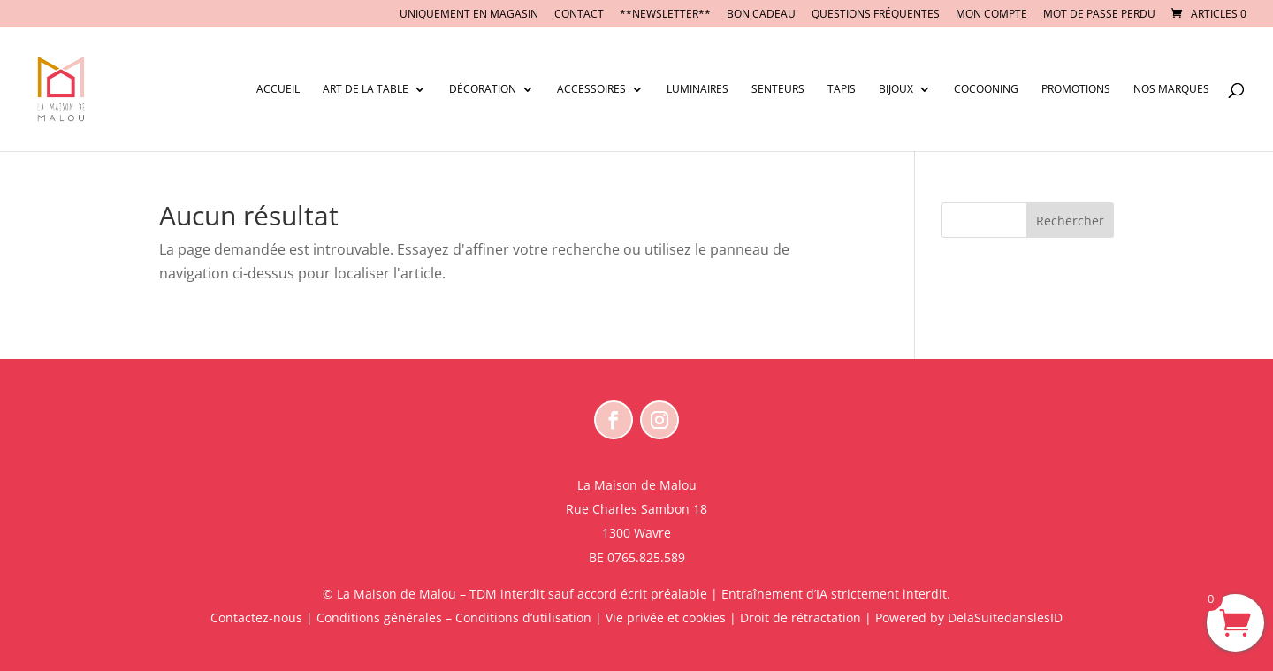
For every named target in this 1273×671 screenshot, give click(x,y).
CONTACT (579, 15)
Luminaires (697, 89)
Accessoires (591, 89)
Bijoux (896, 89)
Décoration (482, 89)
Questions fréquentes (876, 15)
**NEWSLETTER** (665, 15)
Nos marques (1171, 89)
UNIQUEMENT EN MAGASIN (469, 15)
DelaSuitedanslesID (1005, 617)
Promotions (1075, 89)
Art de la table (365, 89)
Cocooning (986, 89)
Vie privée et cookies (666, 617)
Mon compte (991, 15)
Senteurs (777, 89)
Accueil (278, 89)
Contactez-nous (256, 617)
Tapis (841, 89)
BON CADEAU (761, 15)
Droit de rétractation (800, 617)
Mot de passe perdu (1099, 15)
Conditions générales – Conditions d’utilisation (453, 617)
